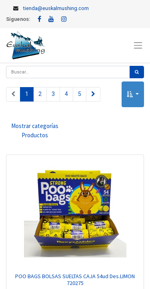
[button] (133, 94)
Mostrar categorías (34, 131)
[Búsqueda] (137, 72)
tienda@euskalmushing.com (56, 8)
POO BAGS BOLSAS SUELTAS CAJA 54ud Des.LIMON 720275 (75, 280)
